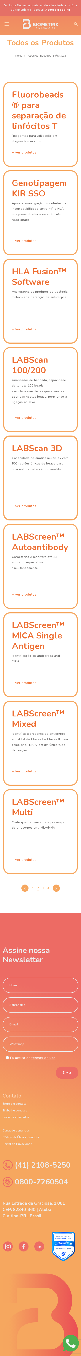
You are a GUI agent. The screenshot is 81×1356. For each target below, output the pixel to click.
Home (18, 55)
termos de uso (43, 1057)
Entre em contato (14, 1104)
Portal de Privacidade (17, 1144)
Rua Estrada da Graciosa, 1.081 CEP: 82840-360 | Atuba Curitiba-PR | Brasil (34, 1209)
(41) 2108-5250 (37, 1165)
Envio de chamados (16, 1117)
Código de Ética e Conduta (21, 1137)
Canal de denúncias (16, 1130)
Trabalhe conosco (15, 1110)
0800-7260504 (35, 1182)
